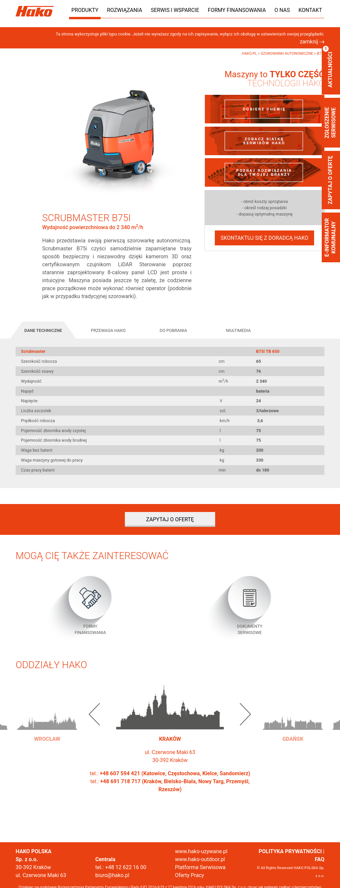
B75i (320, 53)
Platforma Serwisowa (200, 867)
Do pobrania (173, 330)
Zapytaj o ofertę (330, 180)
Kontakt (310, 10)
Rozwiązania (124, 10)
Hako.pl (250, 53)
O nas (282, 10)
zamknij (312, 41)
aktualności (328, 67)
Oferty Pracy (189, 875)
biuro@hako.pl (112, 875)
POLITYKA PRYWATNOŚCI (290, 851)
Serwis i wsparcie (175, 10)
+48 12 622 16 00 (125, 867)
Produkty (84, 10)
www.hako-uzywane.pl (201, 851)
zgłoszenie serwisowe (330, 122)
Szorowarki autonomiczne (287, 53)
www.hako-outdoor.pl (200, 859)
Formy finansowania (237, 10)
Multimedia (238, 330)
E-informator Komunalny (330, 237)
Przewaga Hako (108, 330)
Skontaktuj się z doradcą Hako (264, 238)
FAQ (319, 859)
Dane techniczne (43, 330)
